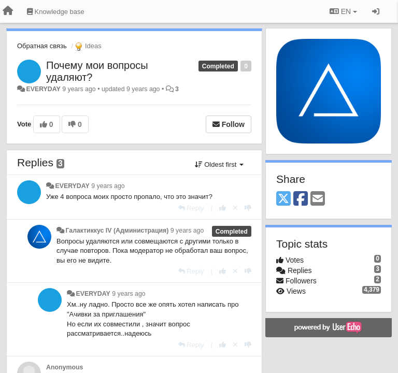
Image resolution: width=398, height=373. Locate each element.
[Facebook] (300, 199)
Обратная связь (42, 46)
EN (343, 11)
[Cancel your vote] (235, 208)
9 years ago (108, 186)
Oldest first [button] (219, 164)
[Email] (317, 199)
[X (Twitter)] (283, 199)
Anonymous (64, 367)
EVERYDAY (43, 89)
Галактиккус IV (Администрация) (116, 230)
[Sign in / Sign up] (375, 11)
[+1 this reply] (222, 208)
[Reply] (191, 208)
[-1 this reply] (248, 208)
